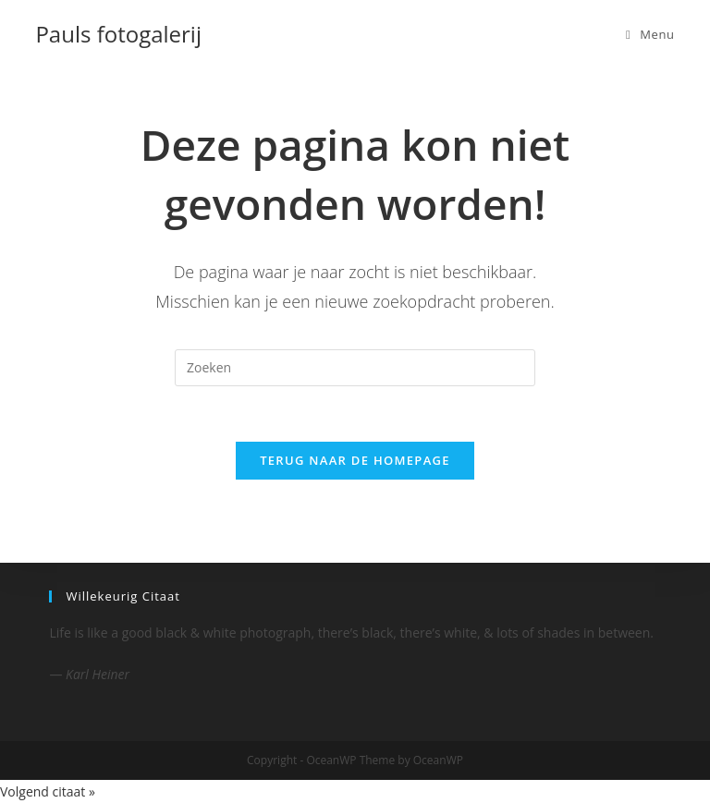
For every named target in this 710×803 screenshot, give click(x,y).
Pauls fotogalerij (118, 33)
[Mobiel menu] (650, 34)
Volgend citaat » (47, 791)
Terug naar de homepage (355, 460)
